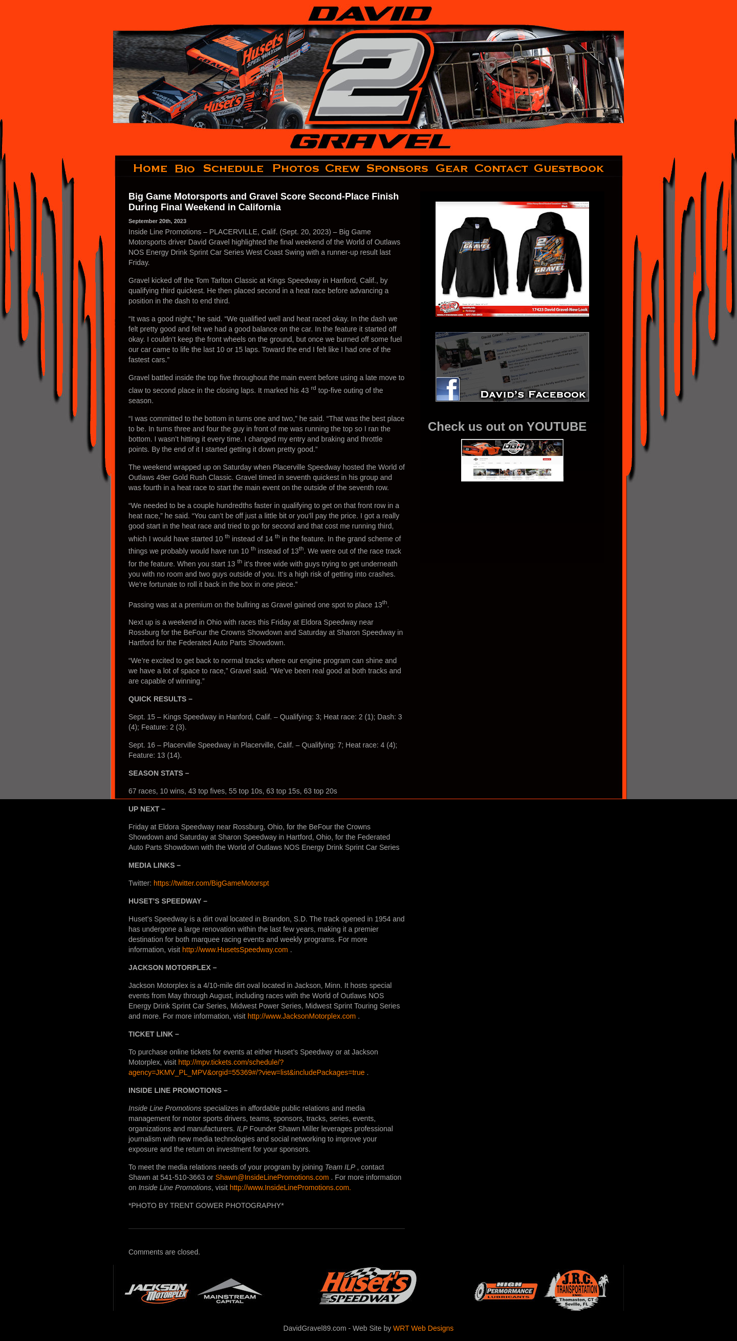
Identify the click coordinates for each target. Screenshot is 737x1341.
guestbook (577, 168)
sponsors (397, 168)
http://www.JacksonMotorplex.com (303, 1016)
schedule (234, 168)
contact (501, 168)
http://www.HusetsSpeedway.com (236, 950)
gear (451, 168)
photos (295, 168)
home (142, 168)
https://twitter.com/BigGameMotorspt (211, 883)
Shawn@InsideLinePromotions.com (273, 1177)
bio (186, 168)
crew (343, 168)
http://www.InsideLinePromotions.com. (290, 1187)
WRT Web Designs (423, 1328)
